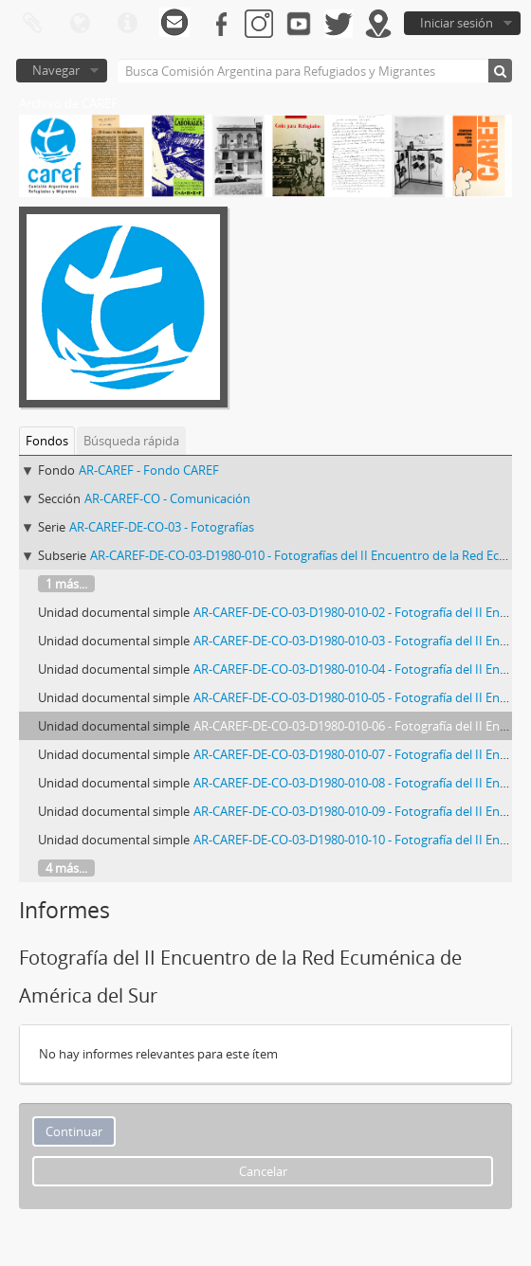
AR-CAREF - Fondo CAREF (149, 470)
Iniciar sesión (456, 22)
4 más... (66, 868)
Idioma (79, 23)
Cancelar (263, 1171)
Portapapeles (32, 23)
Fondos (47, 440)
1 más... (66, 583)
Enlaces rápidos (127, 23)
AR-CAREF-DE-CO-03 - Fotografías (161, 526)
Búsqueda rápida (131, 440)
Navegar (56, 70)
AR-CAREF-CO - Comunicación (167, 498)
